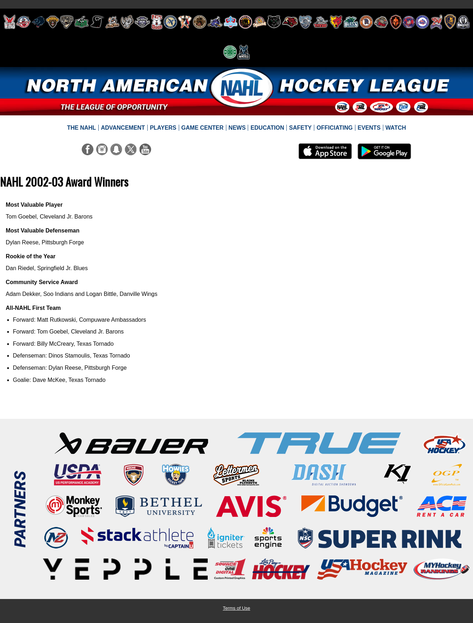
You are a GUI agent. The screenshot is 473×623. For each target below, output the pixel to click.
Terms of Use (236, 608)
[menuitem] (81, 128)
